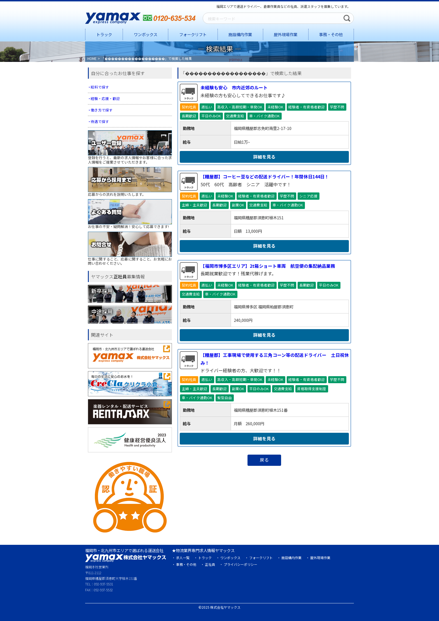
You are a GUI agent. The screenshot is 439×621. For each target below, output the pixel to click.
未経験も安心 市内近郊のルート (234, 87)
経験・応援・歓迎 (105, 98)
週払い (206, 107)
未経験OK (275, 107)
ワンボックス (145, 34)
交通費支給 (235, 115)
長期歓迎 (189, 115)
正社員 (210, 564)
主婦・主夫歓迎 (194, 205)
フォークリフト (193, 34)
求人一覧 (183, 557)
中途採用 (102, 311)
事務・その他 (331, 34)
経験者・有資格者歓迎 (306, 107)
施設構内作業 (240, 34)
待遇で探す (100, 121)
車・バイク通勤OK (264, 115)
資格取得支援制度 (311, 388)
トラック (104, 34)
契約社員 (189, 107)
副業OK (238, 205)
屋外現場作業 (285, 34)
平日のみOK (211, 115)
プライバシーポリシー (240, 564)
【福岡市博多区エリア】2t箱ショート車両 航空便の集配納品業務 (267, 266)
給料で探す (100, 87)
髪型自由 (224, 397)
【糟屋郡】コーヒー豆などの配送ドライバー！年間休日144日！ (264, 176)
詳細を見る (264, 156)
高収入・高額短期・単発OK (239, 107)
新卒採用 (102, 290)
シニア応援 (308, 196)
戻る (264, 460)
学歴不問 (337, 107)
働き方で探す (102, 110)
